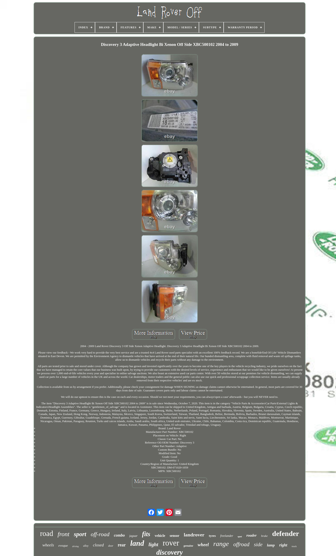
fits (146, 534)
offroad (241, 544)
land (137, 543)
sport (80, 534)
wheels (48, 545)
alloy (86, 545)
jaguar (133, 536)
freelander (226, 536)
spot (240, 536)
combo (119, 535)
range (221, 543)
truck (294, 546)
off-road (100, 534)
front (63, 534)
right (283, 545)
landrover (194, 535)
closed (98, 545)
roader (251, 535)
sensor (174, 536)
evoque (63, 545)
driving (75, 546)
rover (171, 543)
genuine (188, 545)
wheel (203, 544)
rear (122, 544)
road (46, 533)
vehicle (160, 536)
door (110, 545)
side (258, 544)
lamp (271, 545)
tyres (212, 536)
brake (264, 536)
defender (285, 533)
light (153, 544)
